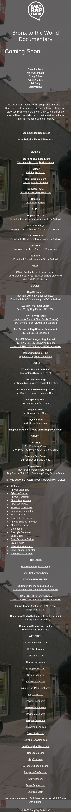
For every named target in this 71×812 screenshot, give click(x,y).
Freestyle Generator (21, 532)
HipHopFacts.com (35, 662)
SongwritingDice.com (35, 727)
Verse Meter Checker (21, 553)
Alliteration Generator (22, 546)
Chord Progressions (21, 500)
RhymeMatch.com (35, 714)
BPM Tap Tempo (19, 504)
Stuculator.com (35, 792)
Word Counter (18, 514)
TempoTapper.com (35, 785)
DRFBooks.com (35, 649)
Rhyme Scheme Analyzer (24, 521)
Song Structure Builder (22, 539)
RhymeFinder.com (35, 701)
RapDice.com (35, 759)
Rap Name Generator (22, 511)
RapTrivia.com (35, 694)
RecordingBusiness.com (35, 642)
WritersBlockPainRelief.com (35, 688)
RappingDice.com (35, 720)
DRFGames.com (35, 655)
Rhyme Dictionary (20, 490)
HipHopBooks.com (35, 668)
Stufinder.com (35, 779)
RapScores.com (35, 753)
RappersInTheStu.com (35, 772)
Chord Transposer (20, 525)
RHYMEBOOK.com (35, 707)
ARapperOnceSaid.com (35, 766)
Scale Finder (17, 543)
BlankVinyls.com (35, 733)
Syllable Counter (19, 493)
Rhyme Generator (20, 497)
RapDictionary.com (35, 681)
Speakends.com (35, 675)
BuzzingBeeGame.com (36, 740)
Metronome (16, 529)
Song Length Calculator (23, 550)
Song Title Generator (21, 518)
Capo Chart (17, 536)
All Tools (15, 486)
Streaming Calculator (21, 507)
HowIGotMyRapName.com (35, 746)
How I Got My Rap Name (36, 573)
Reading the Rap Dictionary (35, 566)
